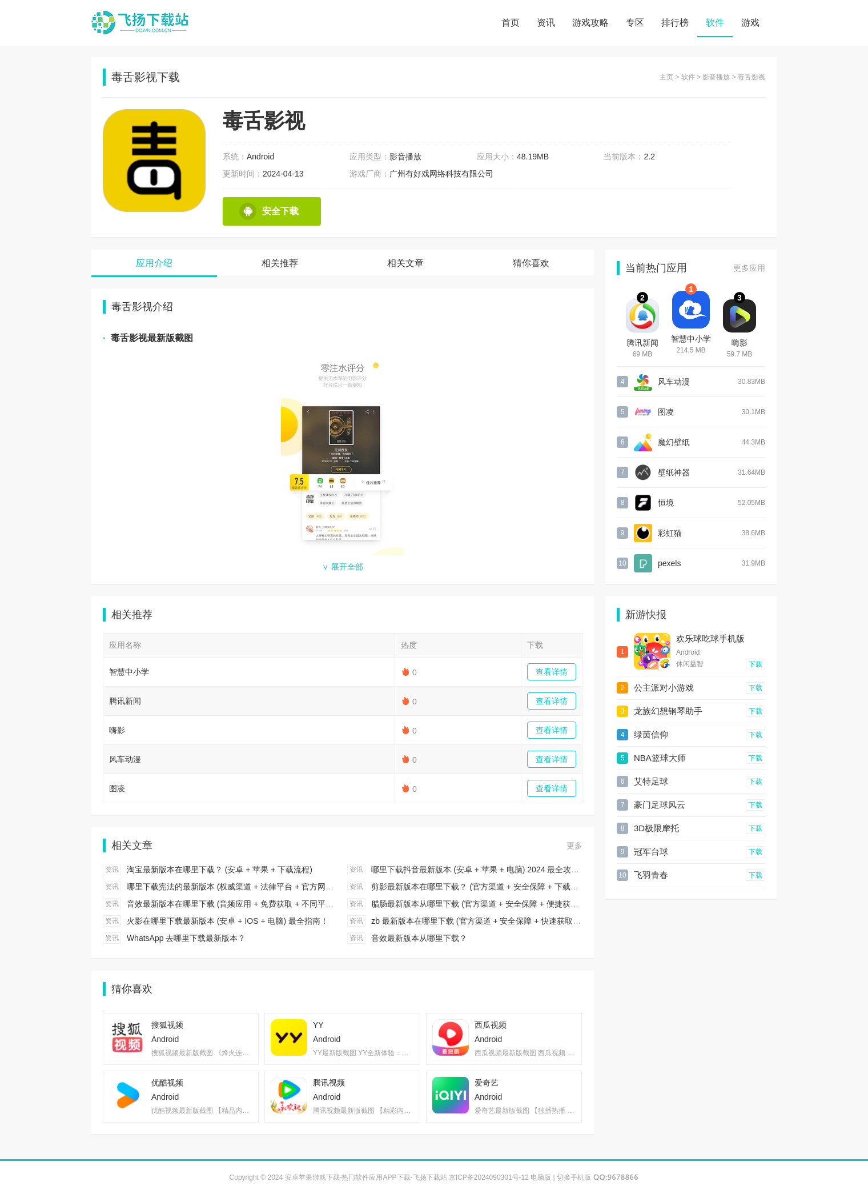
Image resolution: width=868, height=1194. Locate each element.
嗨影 (117, 730)
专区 (635, 22)
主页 (666, 77)
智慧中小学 (129, 671)
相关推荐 (280, 263)
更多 (574, 845)
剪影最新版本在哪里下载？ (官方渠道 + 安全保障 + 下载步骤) (480, 886)
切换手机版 (574, 1177)
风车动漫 (125, 759)
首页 (510, 22)
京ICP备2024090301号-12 (489, 1177)
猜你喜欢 (531, 263)
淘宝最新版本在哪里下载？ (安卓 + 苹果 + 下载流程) (219, 869)
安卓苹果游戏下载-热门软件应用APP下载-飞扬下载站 (139, 23)
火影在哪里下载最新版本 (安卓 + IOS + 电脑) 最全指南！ (227, 920)
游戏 (750, 22)
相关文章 (405, 263)
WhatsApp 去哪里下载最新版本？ (186, 938)
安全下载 (269, 211)
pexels (669, 563)
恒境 (666, 502)
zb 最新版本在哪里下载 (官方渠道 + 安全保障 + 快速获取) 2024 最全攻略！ (504, 920)
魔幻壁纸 (674, 442)
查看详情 (552, 671)
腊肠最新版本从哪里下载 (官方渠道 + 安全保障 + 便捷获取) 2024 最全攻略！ (507, 903)
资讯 (546, 22)
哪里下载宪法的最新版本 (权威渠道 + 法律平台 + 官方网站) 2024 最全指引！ (263, 886)
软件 (715, 22)
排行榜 (675, 22)
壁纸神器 (674, 472)
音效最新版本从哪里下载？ (419, 938)
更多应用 (749, 268)
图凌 (117, 788)
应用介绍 (154, 263)
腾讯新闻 (125, 701)
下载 (755, 664)
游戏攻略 (590, 22)
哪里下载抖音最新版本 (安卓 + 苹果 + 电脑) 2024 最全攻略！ (479, 869)
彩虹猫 (670, 533)
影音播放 (716, 77)
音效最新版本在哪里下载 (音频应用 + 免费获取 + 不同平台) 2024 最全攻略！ (263, 903)
